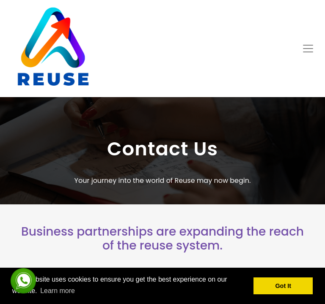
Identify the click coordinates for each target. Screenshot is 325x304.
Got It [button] (283, 285)
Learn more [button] (57, 290)
